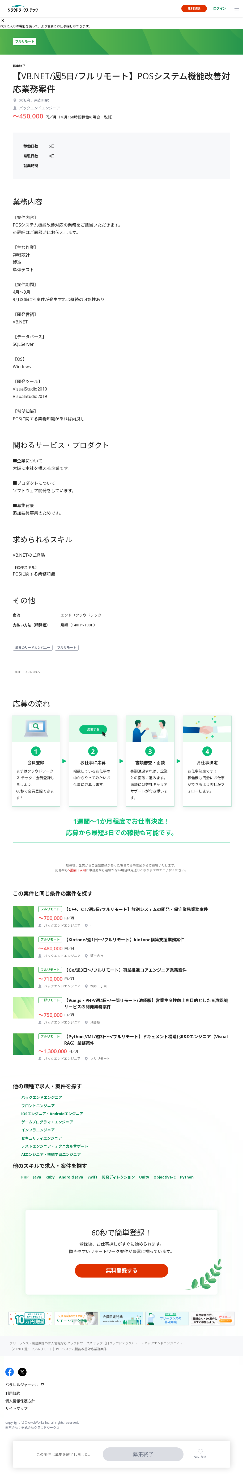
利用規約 (12, 1393)
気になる (200, 1457)
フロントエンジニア (38, 1105)
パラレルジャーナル (22, 1384)
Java (37, 1177)
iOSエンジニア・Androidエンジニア (52, 1113)
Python (187, 1177)
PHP (25, 1177)
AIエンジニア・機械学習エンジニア (51, 1154)
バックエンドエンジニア (41, 1097)
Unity (144, 1177)
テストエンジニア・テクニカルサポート (54, 1146)
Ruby (50, 1177)
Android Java (71, 1177)
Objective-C (165, 1177)
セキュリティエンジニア (41, 1138)
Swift (92, 1177)
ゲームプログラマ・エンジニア (47, 1121)
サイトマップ (16, 1408)
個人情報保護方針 (20, 1400)
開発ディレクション (118, 1177)
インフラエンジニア (38, 1129)
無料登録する (122, 1270)
